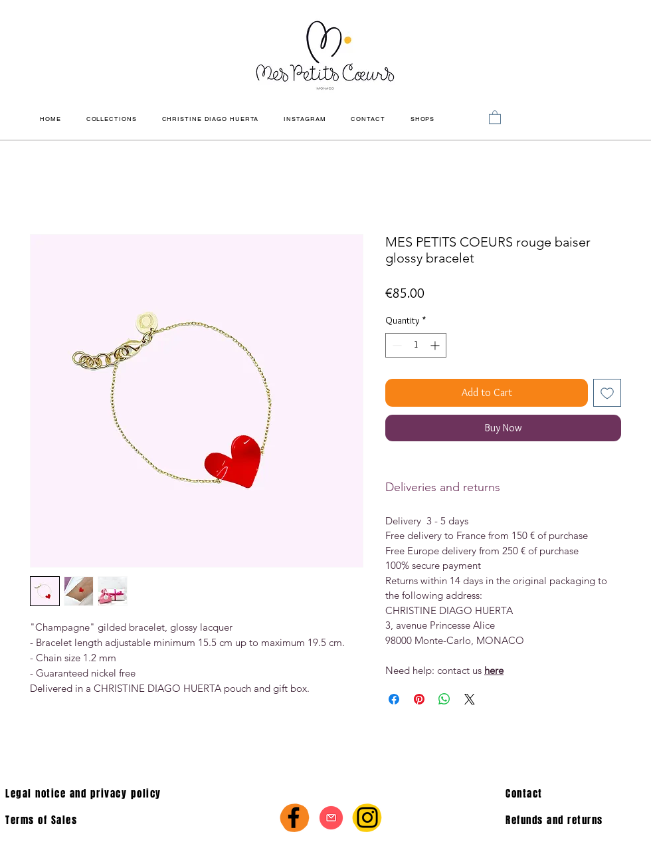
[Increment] (436, 345)
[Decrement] (395, 345)
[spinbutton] (416, 345)
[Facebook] (294, 817)
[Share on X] (470, 699)
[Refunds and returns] (578, 820)
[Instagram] (367, 817)
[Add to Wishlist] (607, 393)
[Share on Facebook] (394, 699)
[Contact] (573, 793)
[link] (495, 117)
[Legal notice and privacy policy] (137, 793)
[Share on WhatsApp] (444, 699)
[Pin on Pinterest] (419, 699)
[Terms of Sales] (90, 820)
